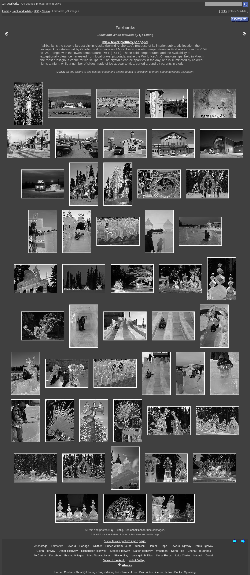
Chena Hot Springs (199, 550)
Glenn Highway (45, 550)
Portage (84, 546)
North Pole (177, 550)
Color (224, 11)
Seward (71, 546)
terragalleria (10, 3)
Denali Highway (68, 550)
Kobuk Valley (136, 560)
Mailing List (112, 572)
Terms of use (129, 572)
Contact (68, 572)
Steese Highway (120, 550)
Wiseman (162, 550)
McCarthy (40, 555)
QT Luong (117, 529)
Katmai (198, 555)
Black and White (22, 11)
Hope (164, 546)
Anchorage (40, 546)
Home (6, 11)
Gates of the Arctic (114, 560)
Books (178, 572)
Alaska (45, 11)
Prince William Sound (118, 546)
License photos (163, 572)
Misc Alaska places (99, 555)
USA (36, 11)
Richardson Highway (93, 550)
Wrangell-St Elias (142, 555)
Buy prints (145, 572)
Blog (100, 572)
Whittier (97, 546)
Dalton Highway (142, 550)
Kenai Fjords (164, 555)
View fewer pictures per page (125, 42)
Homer (153, 546)
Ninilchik (140, 546)
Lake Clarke (182, 555)
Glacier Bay (121, 555)
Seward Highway (181, 546)
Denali (209, 555)
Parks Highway (204, 546)
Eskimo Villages (74, 555)
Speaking (190, 572)
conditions (136, 529)
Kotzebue (55, 555)
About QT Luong (85, 572)
